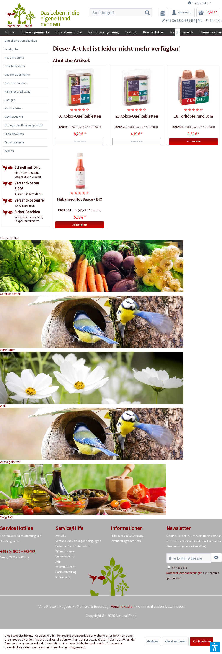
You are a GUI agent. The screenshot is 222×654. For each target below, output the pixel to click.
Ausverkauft (80, 141)
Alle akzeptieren (175, 641)
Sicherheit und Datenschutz (73, 546)
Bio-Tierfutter (13, 108)
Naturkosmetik (14, 117)
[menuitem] (121, 12)
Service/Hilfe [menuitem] (198, 3)
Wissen (9, 151)
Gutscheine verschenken (21, 41)
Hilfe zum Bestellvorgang (127, 536)
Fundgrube (12, 49)
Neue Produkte (14, 58)
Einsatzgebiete (14, 142)
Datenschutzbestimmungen (184, 573)
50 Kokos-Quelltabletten (79, 116)
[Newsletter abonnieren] (216, 557)
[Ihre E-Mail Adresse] (188, 558)
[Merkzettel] (163, 12)
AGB (58, 561)
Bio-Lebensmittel (16, 83)
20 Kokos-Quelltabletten (136, 116)
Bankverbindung (66, 572)
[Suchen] (147, 12)
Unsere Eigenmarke (17, 74)
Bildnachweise (65, 551)
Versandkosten (122, 606)
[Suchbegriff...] (121, 12)
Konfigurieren (202, 641)
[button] (215, 647)
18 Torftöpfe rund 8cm (193, 116)
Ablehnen (152, 641)
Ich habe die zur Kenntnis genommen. (192, 573)
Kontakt (61, 536)
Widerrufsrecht (65, 567)
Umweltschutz (65, 556)
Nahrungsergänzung (18, 91)
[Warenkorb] (207, 12)
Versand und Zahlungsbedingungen (78, 541)
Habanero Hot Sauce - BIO (79, 199)
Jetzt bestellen (193, 141)
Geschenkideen (15, 66)
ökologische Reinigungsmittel (24, 125)
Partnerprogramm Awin (126, 541)
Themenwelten (14, 134)
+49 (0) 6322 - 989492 (17, 551)
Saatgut (10, 100)
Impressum (63, 577)
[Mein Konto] (182, 12)
